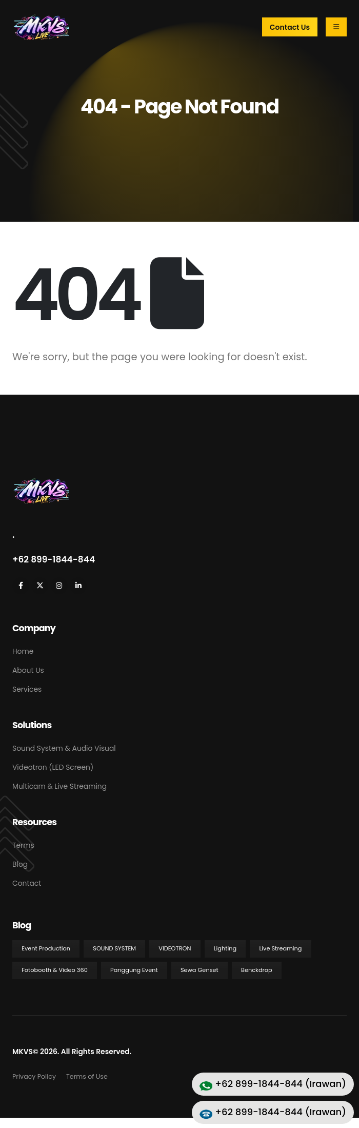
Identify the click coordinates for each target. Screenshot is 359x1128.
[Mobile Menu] (336, 26)
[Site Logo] (40, 27)
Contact (26, 883)
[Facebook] (20, 585)
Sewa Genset (199, 970)
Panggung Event (134, 970)
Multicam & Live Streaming (59, 786)
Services (27, 689)
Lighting (225, 948)
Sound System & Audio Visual (64, 748)
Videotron (174, 948)
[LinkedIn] (78, 585)
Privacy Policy (34, 1076)
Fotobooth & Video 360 (55, 970)
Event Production (46, 948)
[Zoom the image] (40, 482)
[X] (39, 585)
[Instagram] (59, 585)
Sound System (114, 948)
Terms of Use (87, 1076)
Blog (20, 864)
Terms (23, 845)
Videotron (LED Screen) (52, 767)
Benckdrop (256, 970)
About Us (28, 670)
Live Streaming (280, 948)
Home (22, 651)
